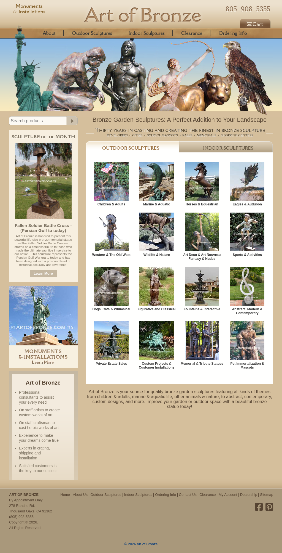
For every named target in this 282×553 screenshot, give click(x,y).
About (49, 33)
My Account (228, 495)
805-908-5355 (248, 8)
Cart (256, 22)
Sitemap (266, 495)
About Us (80, 495)
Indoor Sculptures (147, 33)
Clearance (191, 33)
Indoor (226, 146)
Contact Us (188, 495)
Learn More (43, 273)
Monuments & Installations (29, 9)
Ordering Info (233, 33)
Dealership (248, 495)
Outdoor (132, 146)
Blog (21, 43)
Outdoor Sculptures (92, 33)
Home (65, 495)
